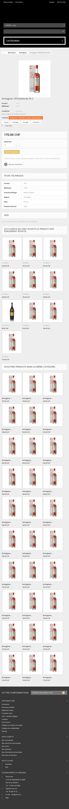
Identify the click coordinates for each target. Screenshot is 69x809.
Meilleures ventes (7, 710)
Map (7, 798)
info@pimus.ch (16, 794)
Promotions (5, 704)
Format (4, 103)
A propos (5, 719)
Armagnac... (6, 263)
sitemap (4, 731)
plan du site (61, 2)
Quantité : (8, 142)
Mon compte (8, 736)
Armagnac (23, 53)
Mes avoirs (5, 746)
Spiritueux (12, 53)
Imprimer (8, 126)
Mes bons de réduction (9, 755)
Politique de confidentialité (10, 728)
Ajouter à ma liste (15, 164)
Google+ (25, 122)
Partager (15, 122)
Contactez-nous (7, 713)
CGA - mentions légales (10, 716)
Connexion (18, 2)
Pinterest (35, 122)
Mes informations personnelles (12, 752)
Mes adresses (6, 749)
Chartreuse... (6, 325)
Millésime (5, 106)
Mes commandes (7, 740)
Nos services (6, 722)
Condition (6, 111)
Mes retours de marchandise (11, 743)
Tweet (5, 122)
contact (51, 2)
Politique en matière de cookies (12, 725)
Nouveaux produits (8, 707)
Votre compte (8, 2)
